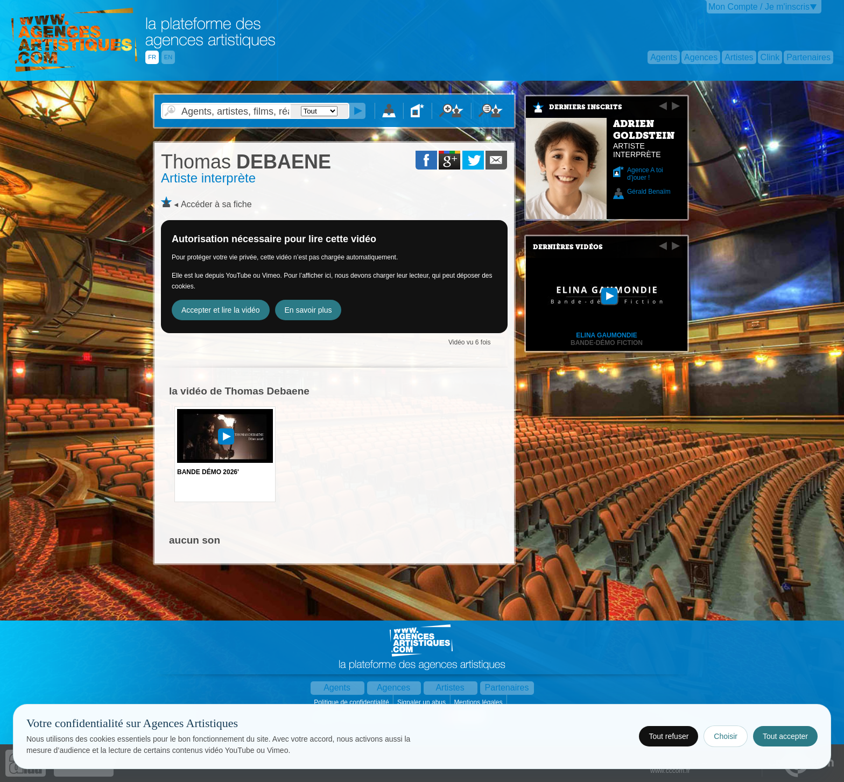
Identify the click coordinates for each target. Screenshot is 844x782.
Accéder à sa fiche (216, 204)
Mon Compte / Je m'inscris (759, 6)
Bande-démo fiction (607, 343)
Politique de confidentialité (352, 702)
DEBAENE (246, 162)
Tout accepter (785, 736)
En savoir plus (308, 310)
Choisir (725, 736)
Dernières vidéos (568, 247)
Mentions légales (479, 702)
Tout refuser (668, 736)
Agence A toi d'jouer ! (645, 173)
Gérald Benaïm (649, 191)
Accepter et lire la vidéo (220, 310)
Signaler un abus (422, 702)
